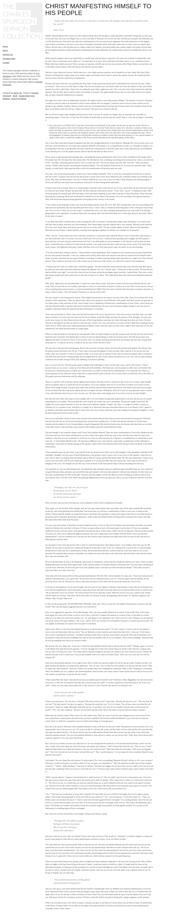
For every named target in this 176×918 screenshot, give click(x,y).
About (5, 50)
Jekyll (15, 96)
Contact (6, 63)
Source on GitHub (18, 99)
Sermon (15, 28)
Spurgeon (19, 21)
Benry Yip (18, 93)
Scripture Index (9, 59)
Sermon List (8, 54)
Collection (21, 36)
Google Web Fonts (26, 96)
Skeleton (6, 99)
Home (5, 46)
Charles (16, 14)
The (8, 6)
